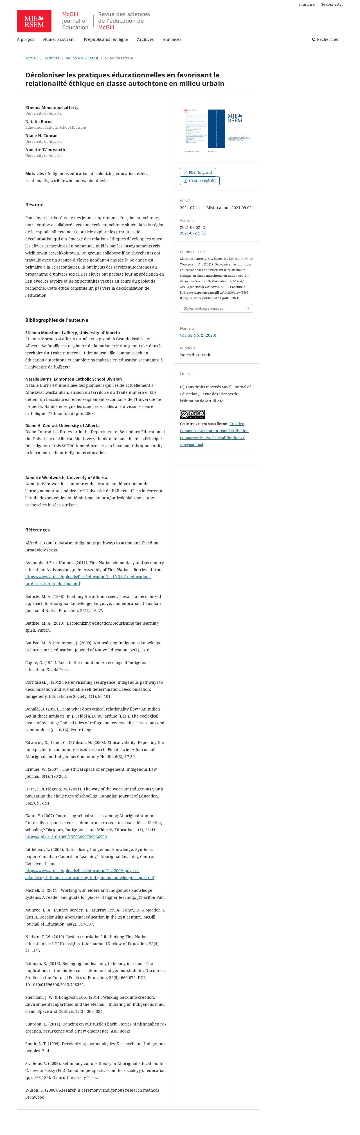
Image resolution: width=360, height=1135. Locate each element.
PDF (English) (200, 172)
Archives (145, 39)
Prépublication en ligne (106, 39)
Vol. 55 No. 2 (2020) (82, 58)
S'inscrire (307, 4)
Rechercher (325, 39)
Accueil (31, 58)
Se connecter (332, 4)
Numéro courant (59, 39)
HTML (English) (202, 180)
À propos (25, 39)
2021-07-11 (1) (193, 233)
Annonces (172, 39)
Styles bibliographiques (203, 308)
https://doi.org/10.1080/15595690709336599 (66, 836)
